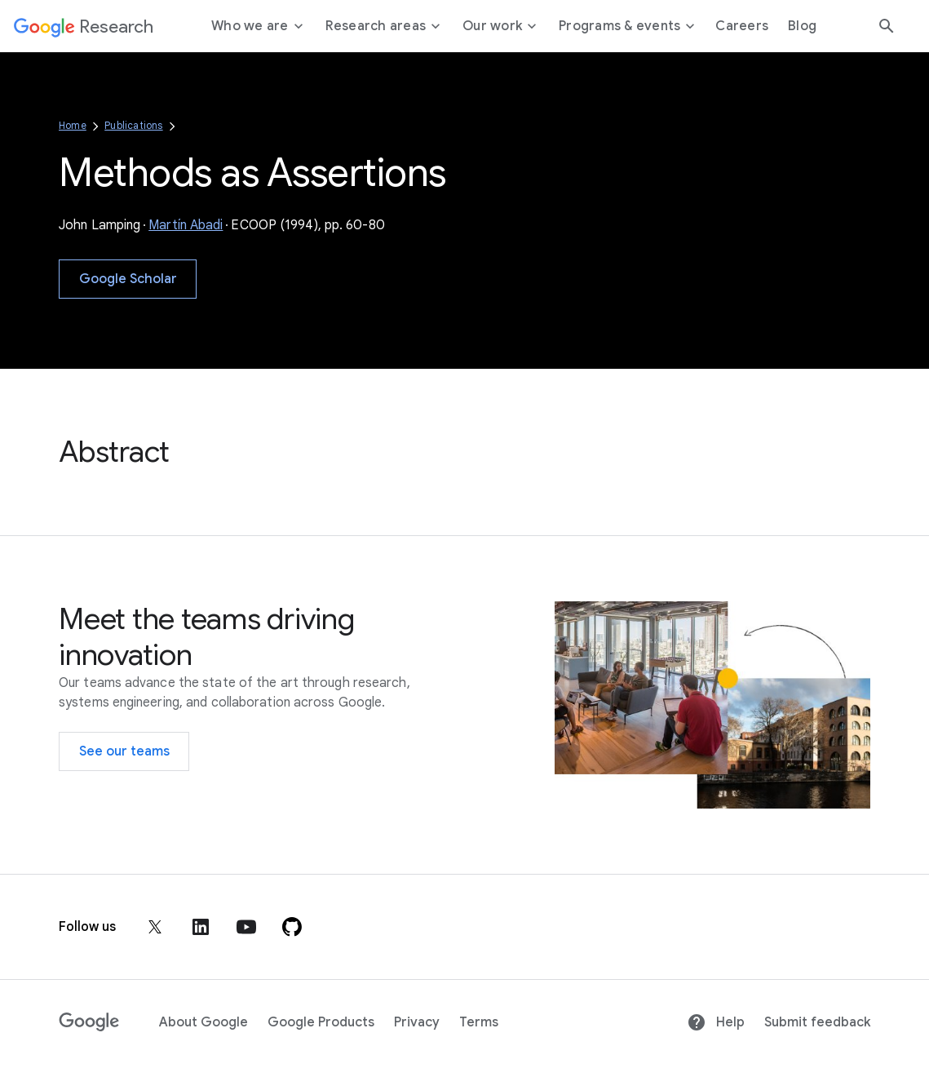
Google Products (321, 1022)
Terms (478, 1022)
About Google (203, 1022)
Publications (133, 125)
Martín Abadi (185, 225)
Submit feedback (817, 1022)
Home (72, 125)
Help (716, 1022)
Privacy (417, 1022)
